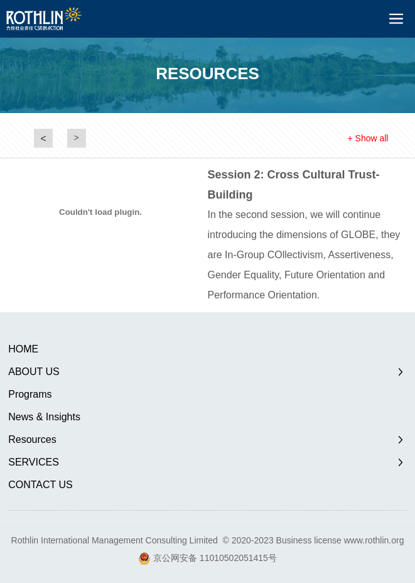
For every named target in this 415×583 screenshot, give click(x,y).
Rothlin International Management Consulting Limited (114, 540)
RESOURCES (207, 73)
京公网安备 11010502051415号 (215, 558)
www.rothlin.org (374, 540)
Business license (309, 540)
